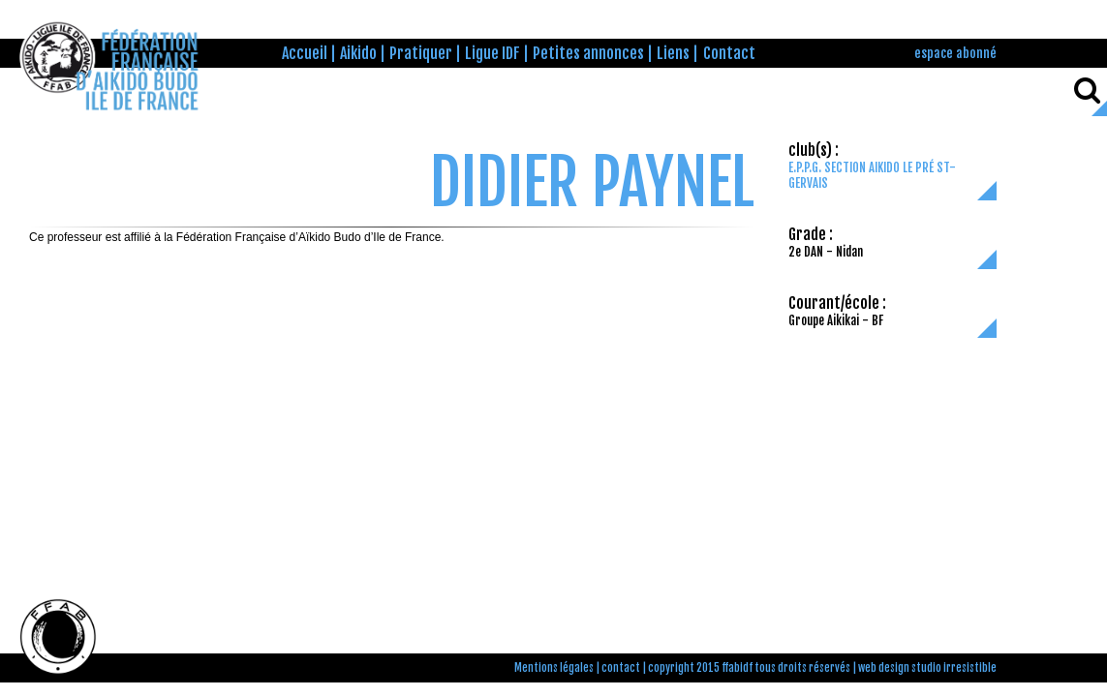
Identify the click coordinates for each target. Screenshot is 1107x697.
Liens (673, 53)
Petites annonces (588, 53)
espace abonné (955, 53)
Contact (729, 53)
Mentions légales (554, 668)
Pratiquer (420, 53)
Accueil (304, 53)
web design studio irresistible (927, 668)
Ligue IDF (492, 53)
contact (620, 668)
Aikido (358, 53)
